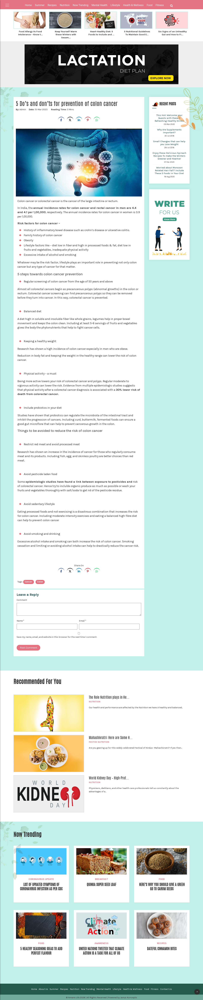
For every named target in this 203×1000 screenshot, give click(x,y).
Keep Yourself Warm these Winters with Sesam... (66, 34)
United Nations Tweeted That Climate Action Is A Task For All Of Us (101, 950)
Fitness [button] (160, 5)
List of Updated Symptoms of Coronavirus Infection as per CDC (41, 886)
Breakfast (101, 878)
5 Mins (62, 109)
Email (82, 620)
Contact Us (166, 988)
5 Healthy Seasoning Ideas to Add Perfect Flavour (41, 950)
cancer (28, 581)
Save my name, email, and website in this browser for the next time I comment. (57, 636)
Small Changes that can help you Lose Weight (169, 142)
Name (20, 620)
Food (162, 878)
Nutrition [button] (65, 5)
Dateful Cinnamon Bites (161, 948)
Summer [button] (39, 5)
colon (40, 581)
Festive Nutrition (99, 741)
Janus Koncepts (128, 997)
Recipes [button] (52, 5)
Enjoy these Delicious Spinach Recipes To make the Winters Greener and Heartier (169, 155)
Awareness (101, 942)
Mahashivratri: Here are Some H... (111, 737)
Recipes (162, 942)
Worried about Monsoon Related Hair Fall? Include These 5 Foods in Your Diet (169, 170)
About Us (43, 988)
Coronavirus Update (41, 878)
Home (28, 5)
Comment (22, 599)
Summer (54, 988)
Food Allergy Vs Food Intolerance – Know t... (30, 33)
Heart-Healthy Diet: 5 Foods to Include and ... (101, 33)
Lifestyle (117, 988)
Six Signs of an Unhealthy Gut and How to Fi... (173, 34)
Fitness (154, 988)
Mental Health (103, 988)
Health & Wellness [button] (133, 5)
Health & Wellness (132, 988)
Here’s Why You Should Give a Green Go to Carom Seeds (161, 886)
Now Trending (88, 988)
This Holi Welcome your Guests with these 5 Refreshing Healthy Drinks (169, 117)
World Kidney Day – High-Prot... (109, 777)
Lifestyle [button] (115, 5)
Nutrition (94, 701)
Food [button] (149, 5)
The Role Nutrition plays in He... (109, 696)
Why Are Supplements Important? (169, 130)
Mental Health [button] (99, 5)
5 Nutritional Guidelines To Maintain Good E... (137, 33)
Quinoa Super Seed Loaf (101, 884)
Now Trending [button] (80, 5)
